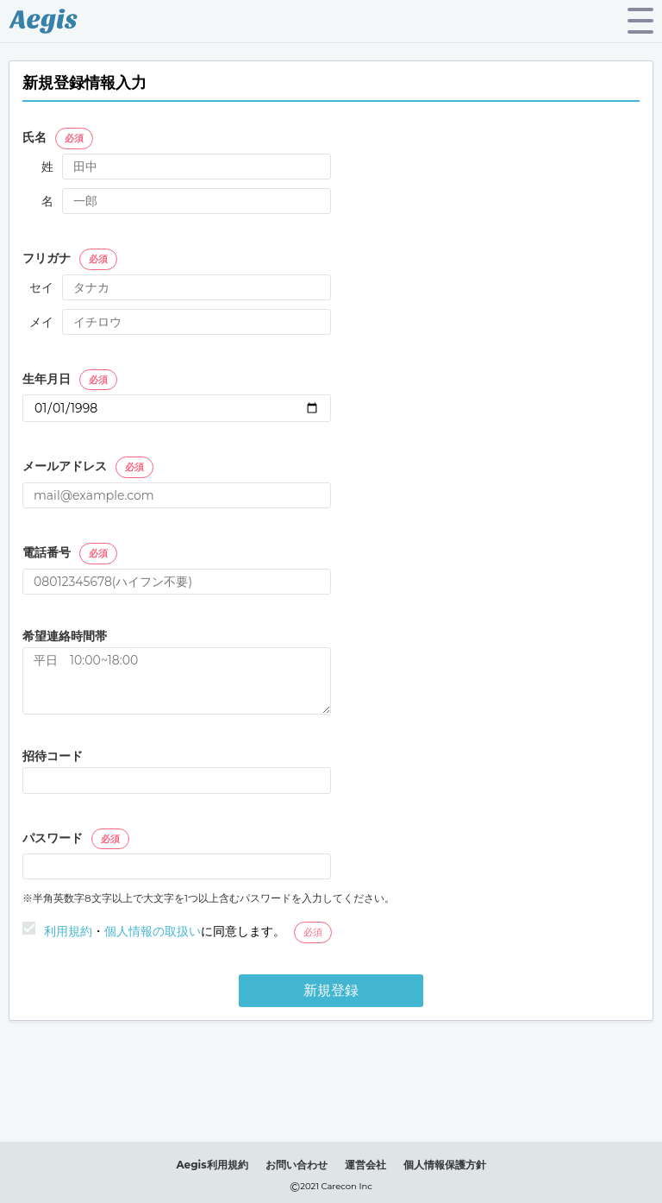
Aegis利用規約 (211, 1164)
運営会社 (365, 1164)
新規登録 (331, 990)
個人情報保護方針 (444, 1164)
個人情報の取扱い (152, 931)
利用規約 (68, 931)
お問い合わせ (296, 1164)
